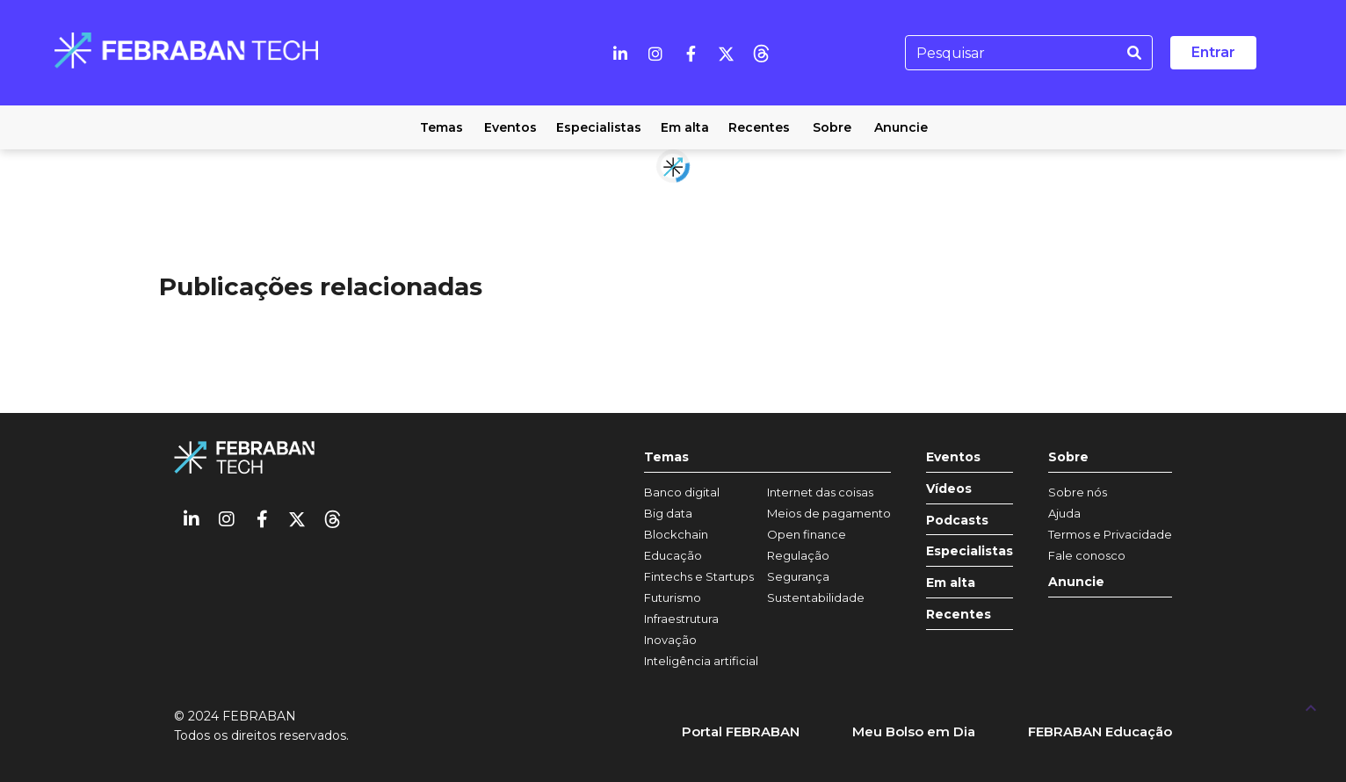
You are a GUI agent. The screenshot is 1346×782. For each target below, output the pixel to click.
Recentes (958, 614)
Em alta (950, 583)
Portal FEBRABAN (741, 731)
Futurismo (672, 597)
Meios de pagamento (829, 513)
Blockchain (676, 534)
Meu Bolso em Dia (913, 731)
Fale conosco (1086, 555)
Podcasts (957, 520)
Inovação (670, 640)
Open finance (806, 534)
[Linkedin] (620, 52)
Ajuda (1064, 513)
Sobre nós (1077, 492)
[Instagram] (655, 52)
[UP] (1310, 707)
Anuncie (1076, 582)
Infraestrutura (681, 619)
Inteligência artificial (701, 661)
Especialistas (969, 551)
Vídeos (949, 489)
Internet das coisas (820, 492)
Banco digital (682, 492)
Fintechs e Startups (699, 576)
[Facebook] (690, 52)
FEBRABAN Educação (1100, 731)
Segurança (798, 576)
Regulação (798, 555)
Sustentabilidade (816, 597)
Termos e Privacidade (1110, 534)
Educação (673, 555)
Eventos (953, 457)
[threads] (760, 52)
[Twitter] (725, 52)
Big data (668, 513)
